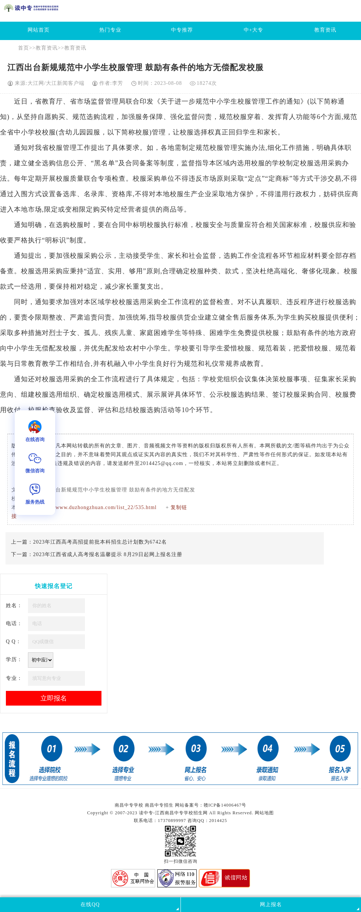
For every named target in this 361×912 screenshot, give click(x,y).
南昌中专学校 (130, 805)
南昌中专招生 (159, 805)
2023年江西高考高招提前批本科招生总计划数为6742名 (100, 542)
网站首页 (39, 30)
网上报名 (271, 904)
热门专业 (110, 30)
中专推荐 (182, 30)
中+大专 (254, 30)
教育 (49, 101)
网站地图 (264, 812)
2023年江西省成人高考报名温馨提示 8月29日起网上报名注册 (107, 554)
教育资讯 (325, 30)
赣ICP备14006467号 (225, 805)
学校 (35, 132)
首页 (23, 48)
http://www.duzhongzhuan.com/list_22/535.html (99, 507)
